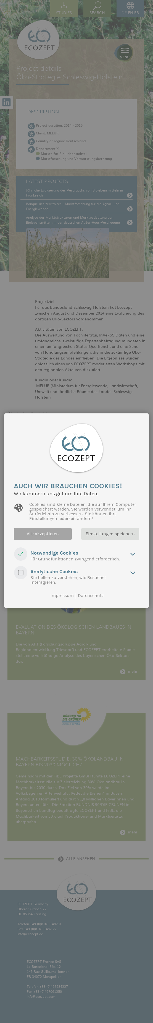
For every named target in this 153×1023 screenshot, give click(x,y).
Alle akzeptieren (42, 533)
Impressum (62, 595)
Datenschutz (91, 595)
